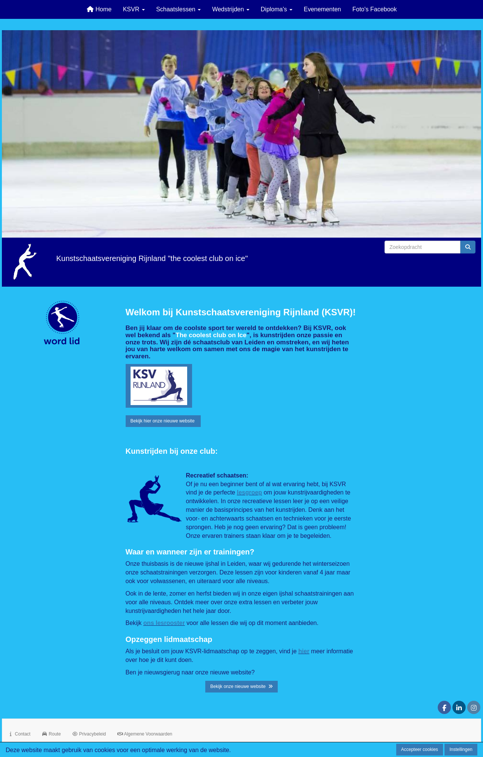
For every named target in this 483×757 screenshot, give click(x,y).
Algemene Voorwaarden (144, 734)
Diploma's (276, 9)
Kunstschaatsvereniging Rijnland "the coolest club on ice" (152, 258)
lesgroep (249, 492)
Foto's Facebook (374, 9)
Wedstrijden (230, 9)
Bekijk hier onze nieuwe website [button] (163, 421)
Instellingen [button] (460, 749)
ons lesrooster (164, 623)
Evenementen (322, 9)
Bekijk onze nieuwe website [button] (241, 686)
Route (51, 734)
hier (303, 651)
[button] (159, 386)
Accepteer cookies (419, 749)
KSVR (134, 9)
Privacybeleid (89, 734)
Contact (19, 734)
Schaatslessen (178, 9)
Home (99, 9)
